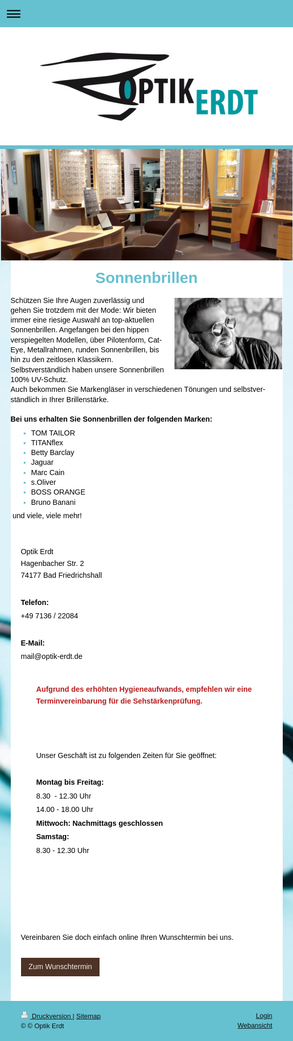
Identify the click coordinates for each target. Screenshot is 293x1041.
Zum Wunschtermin (60, 966)
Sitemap (88, 1016)
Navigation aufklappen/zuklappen (146, 14)
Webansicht (255, 1025)
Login (264, 1015)
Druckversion (47, 1016)
